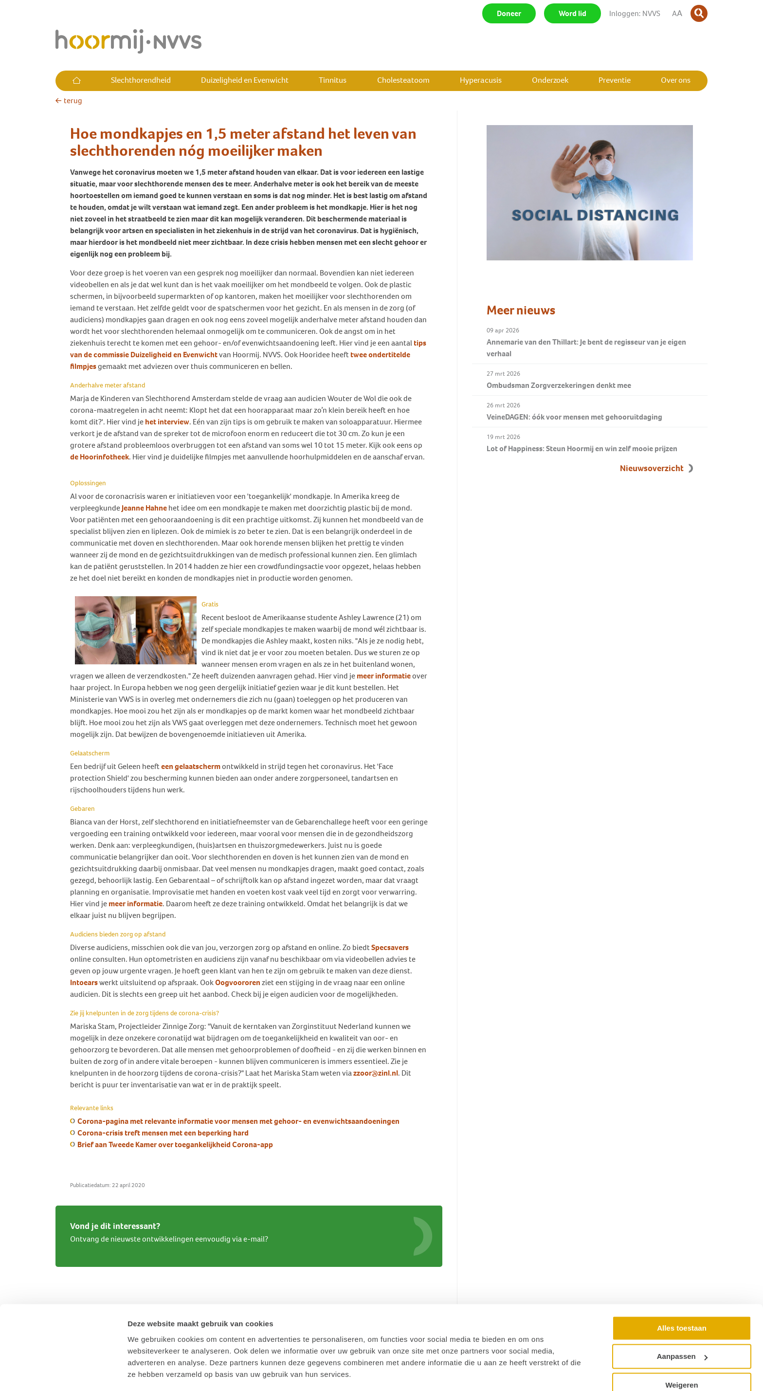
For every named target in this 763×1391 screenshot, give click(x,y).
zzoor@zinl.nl (375, 1073)
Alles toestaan (682, 1299)
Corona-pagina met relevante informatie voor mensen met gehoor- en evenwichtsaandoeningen (238, 1121)
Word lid (572, 13)
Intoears (84, 982)
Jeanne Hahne (144, 508)
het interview (167, 422)
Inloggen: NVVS (634, 13)
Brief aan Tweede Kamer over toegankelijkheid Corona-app (175, 1144)
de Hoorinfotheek (99, 457)
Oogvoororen (237, 982)
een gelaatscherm (190, 766)
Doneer (509, 13)
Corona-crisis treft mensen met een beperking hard (163, 1133)
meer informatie (384, 676)
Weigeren (681, 1356)
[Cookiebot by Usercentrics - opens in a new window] (63, 1372)
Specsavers (390, 947)
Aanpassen (682, 1327)
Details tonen (150, 1372)
